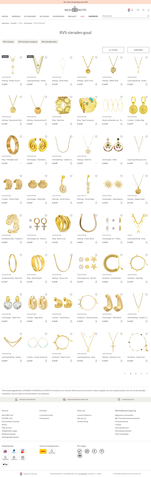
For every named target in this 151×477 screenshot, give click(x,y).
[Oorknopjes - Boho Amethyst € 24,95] (113, 150)
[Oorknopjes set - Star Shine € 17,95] (88, 268)
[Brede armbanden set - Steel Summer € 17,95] (113, 110)
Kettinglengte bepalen (10, 437)
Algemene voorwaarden (124, 415)
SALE (83, 16)
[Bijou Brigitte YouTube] (79, 455)
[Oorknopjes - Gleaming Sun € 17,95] (113, 189)
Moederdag (58, 16)
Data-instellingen (122, 434)
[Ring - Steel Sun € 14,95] (63, 110)
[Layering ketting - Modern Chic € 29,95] (13, 347)
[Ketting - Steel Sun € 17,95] (88, 150)
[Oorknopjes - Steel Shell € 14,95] (38, 189)
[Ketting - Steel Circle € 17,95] (88, 71)
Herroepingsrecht (122, 428)
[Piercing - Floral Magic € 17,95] (88, 189)
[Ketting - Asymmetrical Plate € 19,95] (38, 110)
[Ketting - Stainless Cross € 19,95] (113, 347)
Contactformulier (46, 415)
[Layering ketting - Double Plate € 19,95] (138, 71)
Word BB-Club (7, 415)
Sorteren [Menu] (138, 50)
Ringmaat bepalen (9, 434)
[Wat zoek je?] (125, 16)
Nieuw (5, 16)
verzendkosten (82, 474)
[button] (138, 10)
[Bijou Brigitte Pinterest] (101, 451)
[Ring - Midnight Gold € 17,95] (13, 150)
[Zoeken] (148, 16)
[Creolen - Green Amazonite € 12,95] (38, 347)
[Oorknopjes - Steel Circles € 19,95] (13, 308)
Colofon (118, 424)
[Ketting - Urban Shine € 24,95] (88, 229)
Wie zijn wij (81, 418)
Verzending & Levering (10, 421)
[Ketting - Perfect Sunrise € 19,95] (13, 71)
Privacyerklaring (121, 421)
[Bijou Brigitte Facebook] (94, 451)
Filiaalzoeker (44, 418)
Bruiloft (72, 16)
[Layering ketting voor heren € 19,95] (138, 150)
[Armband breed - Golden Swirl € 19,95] (13, 229)
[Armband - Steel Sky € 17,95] (138, 268)
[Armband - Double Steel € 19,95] (113, 268)
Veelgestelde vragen (9, 431)
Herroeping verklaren (123, 431)
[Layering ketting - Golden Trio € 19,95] (138, 229)
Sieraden (16, 16)
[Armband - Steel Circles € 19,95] (63, 347)
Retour (4, 424)
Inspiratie (93, 16)
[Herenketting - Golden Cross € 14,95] (138, 308)
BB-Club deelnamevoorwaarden (127, 418)
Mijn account (7, 428)
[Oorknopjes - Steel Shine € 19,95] (113, 308)
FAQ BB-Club (7, 418)
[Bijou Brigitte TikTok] (79, 451)
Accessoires (30, 16)
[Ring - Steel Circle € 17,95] (63, 229)
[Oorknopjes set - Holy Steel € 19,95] (38, 229)
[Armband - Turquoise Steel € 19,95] (88, 308)
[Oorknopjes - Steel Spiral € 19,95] (38, 150)
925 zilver (44, 16)
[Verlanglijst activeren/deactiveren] (21, 57)
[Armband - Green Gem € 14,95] (138, 347)
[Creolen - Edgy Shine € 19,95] (38, 308)
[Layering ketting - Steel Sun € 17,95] (88, 347)
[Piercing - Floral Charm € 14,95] (63, 189)
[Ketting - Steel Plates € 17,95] (63, 71)
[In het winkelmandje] (21, 84)
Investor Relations (84, 415)
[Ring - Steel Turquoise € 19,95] (88, 110)
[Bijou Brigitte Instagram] (87, 451)
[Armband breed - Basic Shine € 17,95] (13, 268)
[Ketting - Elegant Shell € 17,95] (138, 189)
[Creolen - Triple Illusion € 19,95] (63, 308)
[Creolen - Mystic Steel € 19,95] (13, 189)
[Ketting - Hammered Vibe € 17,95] (13, 110)
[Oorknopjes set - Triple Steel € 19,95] (113, 229)
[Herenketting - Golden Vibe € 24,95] (63, 150)
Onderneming (82, 421)
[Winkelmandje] (148, 10)
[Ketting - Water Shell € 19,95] (113, 71)
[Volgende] (146, 373)
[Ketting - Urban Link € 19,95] (63, 268)
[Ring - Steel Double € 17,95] (38, 268)
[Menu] (113, 50)
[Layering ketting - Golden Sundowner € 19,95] (38, 71)
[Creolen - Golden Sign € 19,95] (138, 110)
